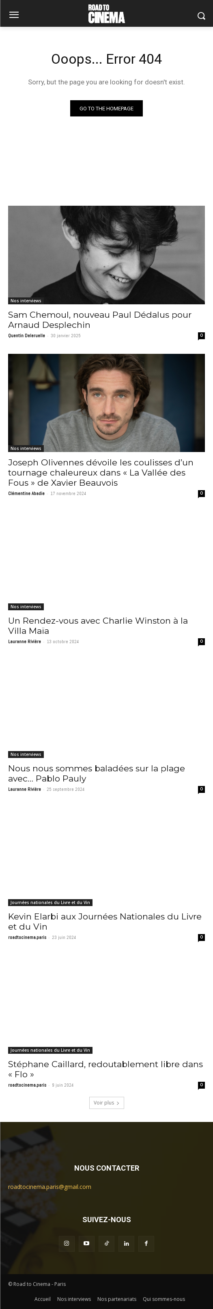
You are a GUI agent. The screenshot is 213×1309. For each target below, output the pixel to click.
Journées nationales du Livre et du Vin (50, 902)
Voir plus (107, 1102)
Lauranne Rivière (24, 641)
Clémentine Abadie (26, 493)
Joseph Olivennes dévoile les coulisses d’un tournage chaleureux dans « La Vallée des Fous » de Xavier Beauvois (101, 472)
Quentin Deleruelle (26, 335)
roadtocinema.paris (27, 937)
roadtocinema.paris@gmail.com (49, 1187)
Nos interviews (26, 301)
